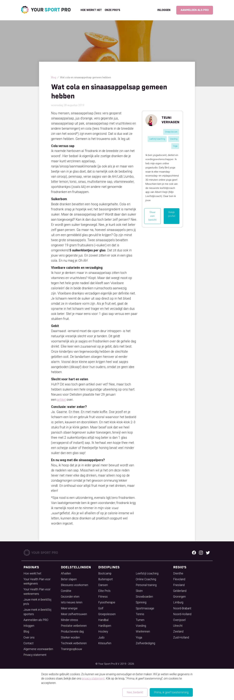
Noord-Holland (182, 614)
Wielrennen (143, 631)
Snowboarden (144, 596)
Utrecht (178, 625)
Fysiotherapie (106, 602)
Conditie (66, 590)
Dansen (103, 585)
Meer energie (69, 608)
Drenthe (178, 573)
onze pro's (112, 10)
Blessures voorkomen (74, 585)
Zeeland (178, 631)
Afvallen (66, 573)
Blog (53, 77)
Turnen (140, 620)
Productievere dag (72, 631)
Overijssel (179, 620)
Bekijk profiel (171, 214)
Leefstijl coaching (157, 139)
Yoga (175, 146)
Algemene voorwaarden (38, 649)
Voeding (173, 139)
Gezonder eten (70, 596)
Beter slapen (69, 579)
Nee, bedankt (135, 692)
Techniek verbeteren (74, 643)
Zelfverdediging (145, 643)
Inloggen (163, 10)
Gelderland (179, 590)
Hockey (103, 631)
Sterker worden (70, 637)
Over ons (29, 637)
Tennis (140, 614)
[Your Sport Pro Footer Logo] (41, 552)
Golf (100, 608)
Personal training (146, 585)
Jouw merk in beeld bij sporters (37, 612)
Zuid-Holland (181, 637)
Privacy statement (34, 654)
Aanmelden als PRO (195, 10)
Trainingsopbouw (71, 649)
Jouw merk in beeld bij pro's (37, 602)
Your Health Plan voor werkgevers (36, 581)
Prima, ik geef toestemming (171, 692)
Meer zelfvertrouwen (74, 614)
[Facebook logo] (194, 552)
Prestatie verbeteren (74, 625)
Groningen (179, 596)
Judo (101, 637)
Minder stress (69, 620)
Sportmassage (145, 608)
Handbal (103, 620)
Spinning (141, 602)
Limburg (178, 602)
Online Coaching (146, 579)
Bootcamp (104, 573)
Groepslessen (171, 132)
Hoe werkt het (91, 10)
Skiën (139, 590)
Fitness (103, 596)
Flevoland (179, 579)
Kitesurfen (104, 643)
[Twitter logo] (208, 552)
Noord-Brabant (182, 608)
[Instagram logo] (201, 552)
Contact (28, 643)
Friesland (179, 585)
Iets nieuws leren (71, 602)
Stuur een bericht (152, 216)
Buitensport (105, 579)
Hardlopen (104, 625)
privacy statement (93, 678)
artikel (61, 400)
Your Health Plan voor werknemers (36, 591)
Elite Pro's (104, 590)
